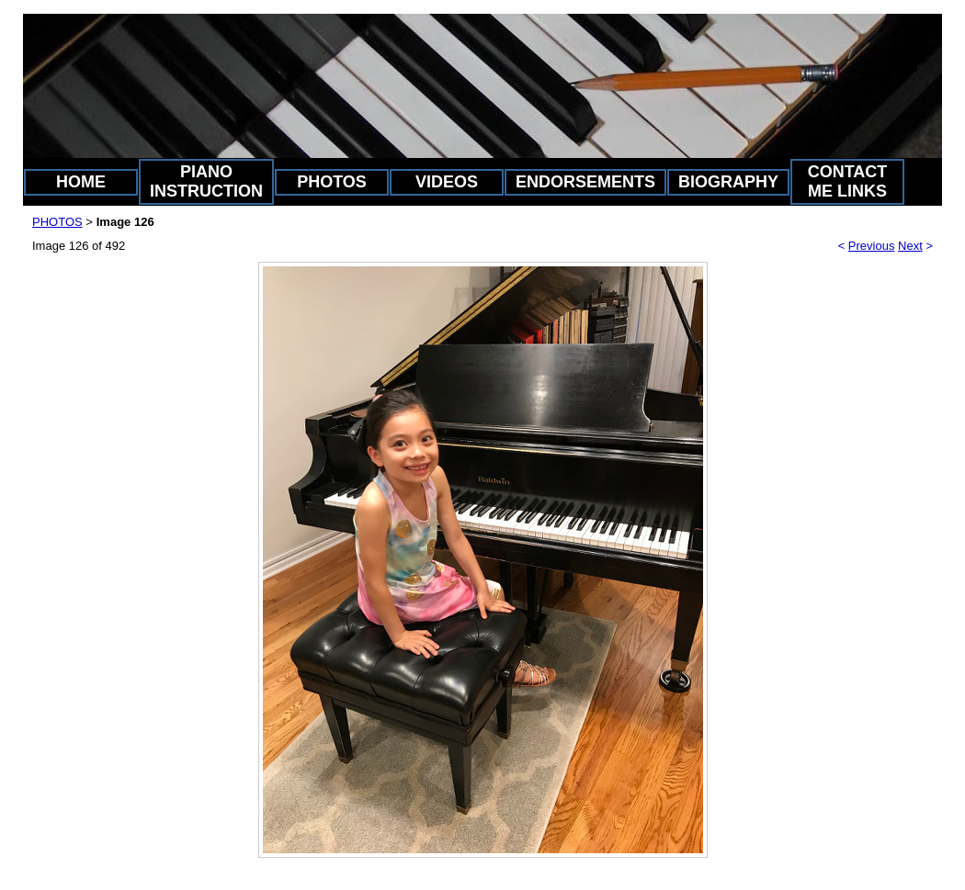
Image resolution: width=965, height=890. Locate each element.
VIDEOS (446, 182)
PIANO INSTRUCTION (206, 181)
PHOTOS (332, 182)
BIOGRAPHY (728, 182)
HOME (81, 182)
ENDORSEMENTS (585, 182)
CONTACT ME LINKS (848, 181)
